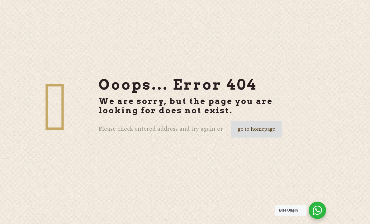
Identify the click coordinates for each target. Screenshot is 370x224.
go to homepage (256, 129)
